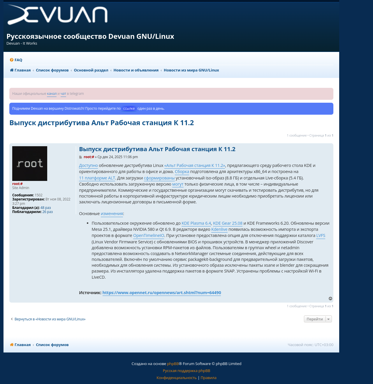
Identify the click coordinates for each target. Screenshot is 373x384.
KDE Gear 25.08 (227, 223)
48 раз (46, 208)
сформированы (159, 178)
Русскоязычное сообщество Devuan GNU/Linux (90, 36)
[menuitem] (15, 60)
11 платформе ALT (97, 178)
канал (52, 93)
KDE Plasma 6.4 (196, 223)
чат (63, 93)
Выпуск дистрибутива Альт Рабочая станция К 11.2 (101, 122)
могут (177, 184)
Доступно (88, 165)
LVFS (320, 235)
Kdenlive (219, 229)
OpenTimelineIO (148, 235)
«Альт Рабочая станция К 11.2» (194, 165)
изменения (112, 213)
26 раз (47, 212)
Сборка (182, 171)
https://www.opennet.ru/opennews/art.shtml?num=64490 (162, 292)
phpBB (173, 363)
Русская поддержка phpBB (186, 370)
